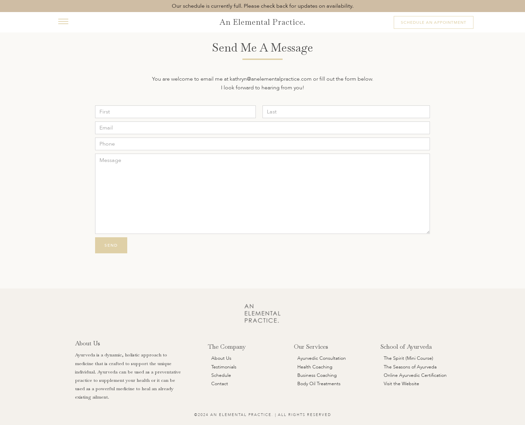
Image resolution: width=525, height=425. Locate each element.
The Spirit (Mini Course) (408, 358)
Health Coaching (314, 367)
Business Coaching (317, 375)
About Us (221, 358)
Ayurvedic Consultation (321, 358)
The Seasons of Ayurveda (410, 367)
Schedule (221, 375)
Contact (219, 383)
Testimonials (223, 367)
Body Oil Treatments (319, 383)
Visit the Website (401, 383)
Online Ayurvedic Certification (415, 375)
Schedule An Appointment (433, 22)
